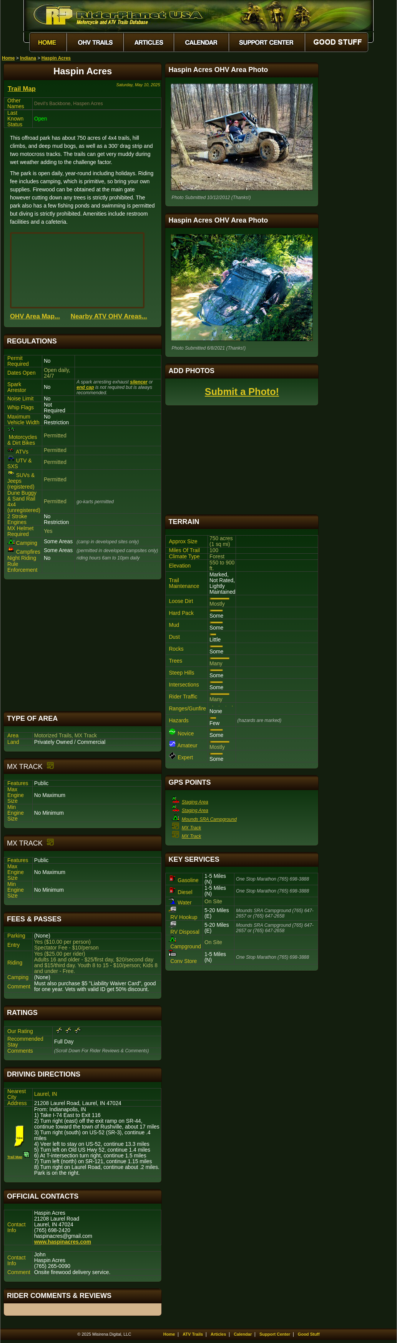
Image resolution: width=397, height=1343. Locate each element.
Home (8, 58)
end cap (85, 387)
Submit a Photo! (242, 391)
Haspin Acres (56, 58)
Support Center (274, 1334)
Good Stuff (309, 1334)
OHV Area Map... (35, 316)
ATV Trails (193, 1334)
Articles (218, 1334)
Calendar (243, 1334)
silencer (138, 382)
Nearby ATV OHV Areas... (109, 316)
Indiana (28, 58)
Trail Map (22, 88)
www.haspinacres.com (62, 1242)
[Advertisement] (82, 645)
